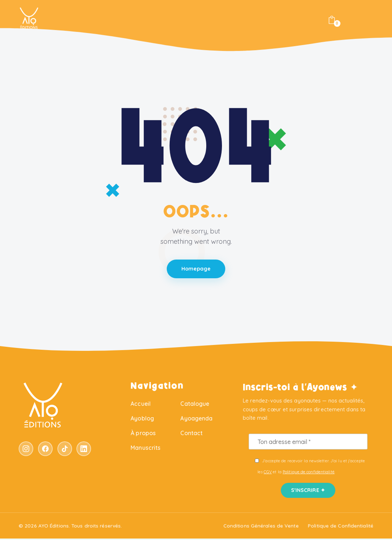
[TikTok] (64, 450)
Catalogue (194, 405)
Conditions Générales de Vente (261, 527)
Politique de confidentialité (309, 473)
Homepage (196, 269)
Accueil (141, 405)
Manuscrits (146, 449)
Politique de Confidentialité (340, 527)
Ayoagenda (196, 419)
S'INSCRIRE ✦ (308, 491)
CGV (268, 473)
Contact (191, 434)
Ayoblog (142, 419)
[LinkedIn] (83, 450)
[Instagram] (26, 450)
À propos (143, 434)
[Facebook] (45, 450)
